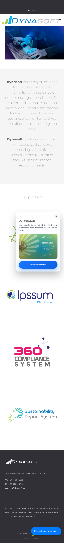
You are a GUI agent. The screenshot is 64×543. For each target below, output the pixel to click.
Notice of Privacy (32, 538)
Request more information (46, 531)
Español (32, 10)
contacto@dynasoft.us (15, 488)
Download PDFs (38, 264)
